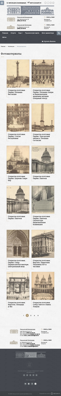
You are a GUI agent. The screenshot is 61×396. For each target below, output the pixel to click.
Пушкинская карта (32, 33)
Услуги (13, 33)
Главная (5, 33)
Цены (4, 37)
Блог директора (48, 33)
